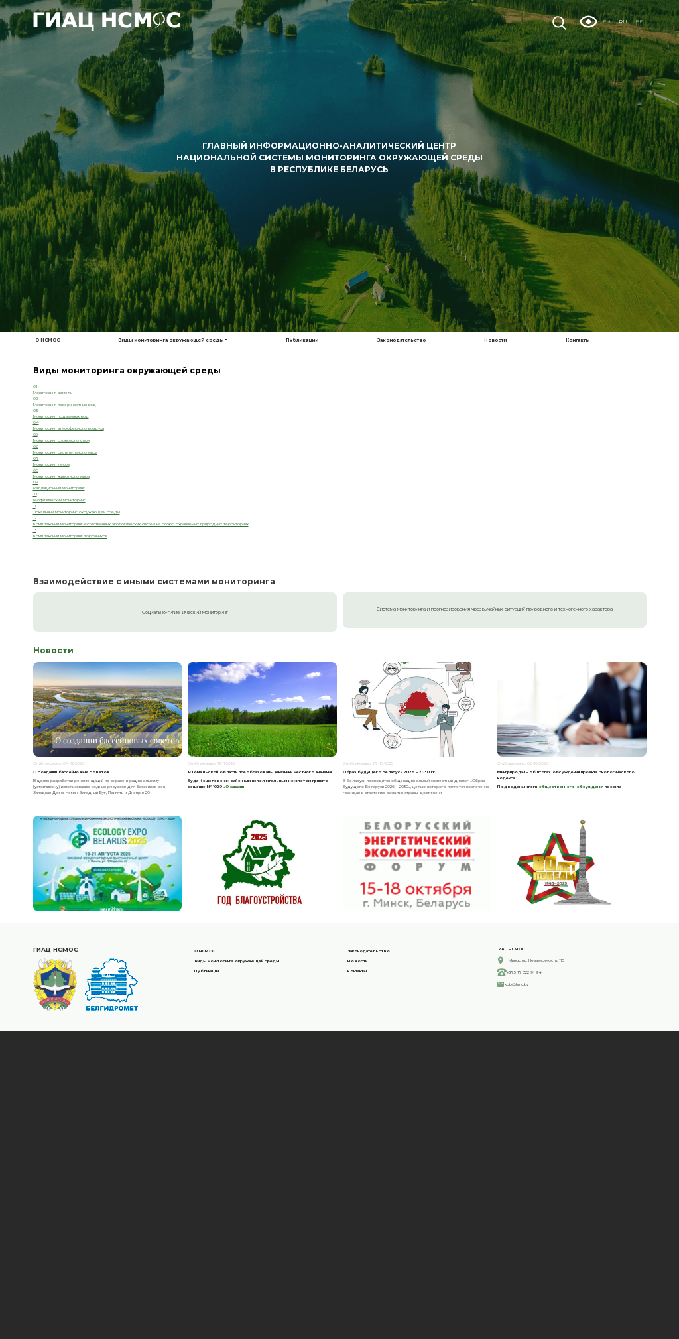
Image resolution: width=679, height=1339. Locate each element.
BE (639, 22)
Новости (495, 340)
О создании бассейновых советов (71, 880)
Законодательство (401, 340)
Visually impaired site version (588, 21)
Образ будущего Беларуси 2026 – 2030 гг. (389, 880)
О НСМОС (47, 340)
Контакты (577, 340)
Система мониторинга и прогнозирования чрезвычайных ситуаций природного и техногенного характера (495, 718)
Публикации (302, 340)
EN (607, 22)
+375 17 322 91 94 (524, 1080)
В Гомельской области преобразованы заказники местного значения (260, 880)
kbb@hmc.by (516, 1092)
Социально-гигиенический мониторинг (185, 721)
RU (623, 22)
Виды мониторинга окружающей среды (170, 340)
